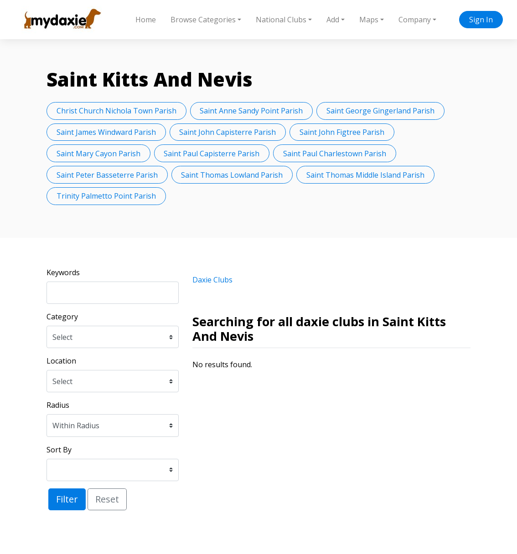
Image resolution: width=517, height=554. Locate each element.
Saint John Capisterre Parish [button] (227, 132)
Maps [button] (368, 20)
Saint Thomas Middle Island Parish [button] (365, 175)
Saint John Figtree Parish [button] (342, 132)
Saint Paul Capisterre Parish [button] (211, 154)
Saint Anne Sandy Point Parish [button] (251, 111)
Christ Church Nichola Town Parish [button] (116, 111)
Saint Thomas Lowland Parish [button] (232, 175)
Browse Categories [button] (203, 20)
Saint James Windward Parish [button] (106, 132)
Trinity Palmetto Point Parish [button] (106, 196)
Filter (67, 499)
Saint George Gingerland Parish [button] (380, 111)
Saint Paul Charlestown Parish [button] (334, 154)
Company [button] (414, 20)
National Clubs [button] (281, 20)
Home (145, 20)
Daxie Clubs (212, 280)
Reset (107, 499)
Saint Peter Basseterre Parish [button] (107, 175)
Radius (58, 405)
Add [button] (332, 20)
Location (61, 361)
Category (62, 317)
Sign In (481, 20)
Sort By (59, 450)
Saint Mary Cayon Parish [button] (98, 154)
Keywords (63, 272)
